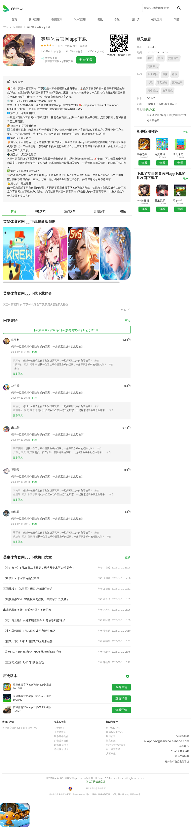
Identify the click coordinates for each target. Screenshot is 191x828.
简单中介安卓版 (180, 200)
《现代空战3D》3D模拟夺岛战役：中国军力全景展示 (36, 599)
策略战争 (177, 82)
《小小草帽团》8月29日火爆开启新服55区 (29, 630)
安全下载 (86, 60)
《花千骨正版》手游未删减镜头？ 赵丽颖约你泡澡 (34, 620)
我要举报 (111, 753)
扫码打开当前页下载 (119, 55)
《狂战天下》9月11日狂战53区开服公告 (28, 641)
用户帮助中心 (113, 727)
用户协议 (111, 736)
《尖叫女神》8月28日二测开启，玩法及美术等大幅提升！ (39, 567)
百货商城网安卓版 (162, 154)
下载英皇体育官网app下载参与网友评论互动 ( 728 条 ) (66, 330)
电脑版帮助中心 (114, 732)
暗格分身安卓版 (144, 154)
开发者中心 (60, 732)
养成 (160, 58)
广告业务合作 (61, 740)
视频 (123, 211)
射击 (150, 58)
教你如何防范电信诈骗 (177, 761)
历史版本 (99, 211)
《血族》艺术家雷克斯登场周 (21, 578)
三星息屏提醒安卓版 (162, 200)
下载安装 (82, 45)
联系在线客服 (182, 756)
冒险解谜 (162, 82)
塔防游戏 (167, 90)
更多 (126, 309)
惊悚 (165, 74)
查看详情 (121, 687)
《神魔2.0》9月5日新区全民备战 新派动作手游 (32, 651)
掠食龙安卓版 (180, 154)
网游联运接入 (61, 745)
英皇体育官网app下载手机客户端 (19, 727)
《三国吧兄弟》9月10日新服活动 (23, 662)
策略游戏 (152, 90)
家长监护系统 (113, 749)
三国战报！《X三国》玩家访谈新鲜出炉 (27, 588)
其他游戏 (173, 58)
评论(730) (40, 211)
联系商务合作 (61, 736)
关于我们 (59, 727)
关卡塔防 (152, 74)
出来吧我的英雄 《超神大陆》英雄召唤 (27, 609)
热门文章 (69, 211)
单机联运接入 (61, 749)
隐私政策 (149, 109)
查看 (144, 162)
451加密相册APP (144, 200)
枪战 (174, 74)
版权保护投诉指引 (115, 745)
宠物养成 (152, 66)
